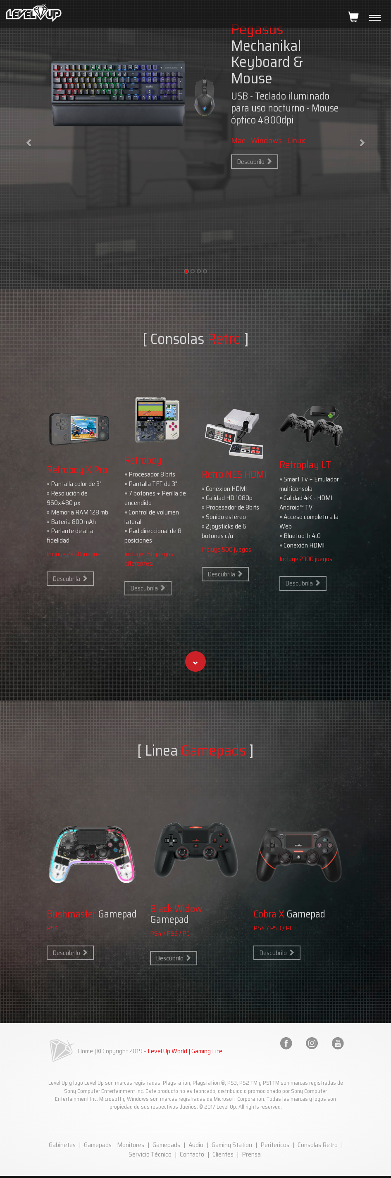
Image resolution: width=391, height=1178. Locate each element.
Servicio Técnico (150, 1154)
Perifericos (274, 1145)
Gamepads (98, 1145)
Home (85, 1051)
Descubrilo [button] (254, 161)
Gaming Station (232, 1145)
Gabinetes (62, 1145)
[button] (195, 661)
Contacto (192, 1154)
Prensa (251, 1154)
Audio (195, 1145)
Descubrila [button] (70, 579)
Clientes (223, 1154)
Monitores (130, 1145)
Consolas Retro (318, 1145)
